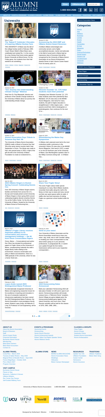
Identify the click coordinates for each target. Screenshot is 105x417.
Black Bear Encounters (10, 345)
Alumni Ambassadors (81, 337)
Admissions (77, 360)
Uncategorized (82, 58)
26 (39, 316)
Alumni (6, 65)
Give (65, 4)
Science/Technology (10, 311)
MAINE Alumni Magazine (86, 67)
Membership (7, 341)
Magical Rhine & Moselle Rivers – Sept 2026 (18, 358)
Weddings (54, 358)
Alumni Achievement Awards (44, 335)
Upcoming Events (40, 329)
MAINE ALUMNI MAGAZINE (60, 354)
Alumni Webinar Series (42, 339)
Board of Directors (9, 331)
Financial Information (10, 337)
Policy (79, 50)
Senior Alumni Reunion (42, 333)
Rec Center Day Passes (11, 378)
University (7, 67)
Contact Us (6, 347)
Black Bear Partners (9, 343)
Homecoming (82, 80)
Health (79, 42)
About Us (6, 15)
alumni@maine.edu (75, 387)
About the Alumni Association (12, 329)
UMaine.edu (78, 4)
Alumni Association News (86, 20)
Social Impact (46, 67)
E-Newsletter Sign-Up (85, 84)
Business (80, 35)
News (69, 15)
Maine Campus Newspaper (60, 362)
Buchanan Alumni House (11, 339)
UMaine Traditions (95, 354)
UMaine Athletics (8, 376)
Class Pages (82, 71)
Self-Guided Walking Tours (12, 380)
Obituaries (54, 360)
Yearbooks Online (80, 333)
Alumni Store (60, 15)
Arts (6, 208)
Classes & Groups (35, 15)
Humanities (7, 261)
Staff (4, 333)
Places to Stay (7, 372)
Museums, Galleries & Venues (13, 374)
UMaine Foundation (79, 356)
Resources (77, 15)
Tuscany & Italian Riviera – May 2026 (15, 356)
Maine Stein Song (95, 356)
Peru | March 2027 (9, 362)
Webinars (13, 114)
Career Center (78, 358)
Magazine (21, 65)
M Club (16, 65)
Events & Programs (19, 15)
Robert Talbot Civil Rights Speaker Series (48, 337)
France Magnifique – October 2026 (14, 360)
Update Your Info (78, 354)
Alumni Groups (83, 76)
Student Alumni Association (83, 335)
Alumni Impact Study (10, 335)
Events (79, 40)
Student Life (27, 65)
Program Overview (9, 364)
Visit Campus (97, 15)
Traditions (87, 15)
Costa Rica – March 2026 (11, 354)
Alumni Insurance (79, 362)
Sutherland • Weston (39, 412)
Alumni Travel (48, 15)
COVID (79, 38)
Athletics (11, 65)
